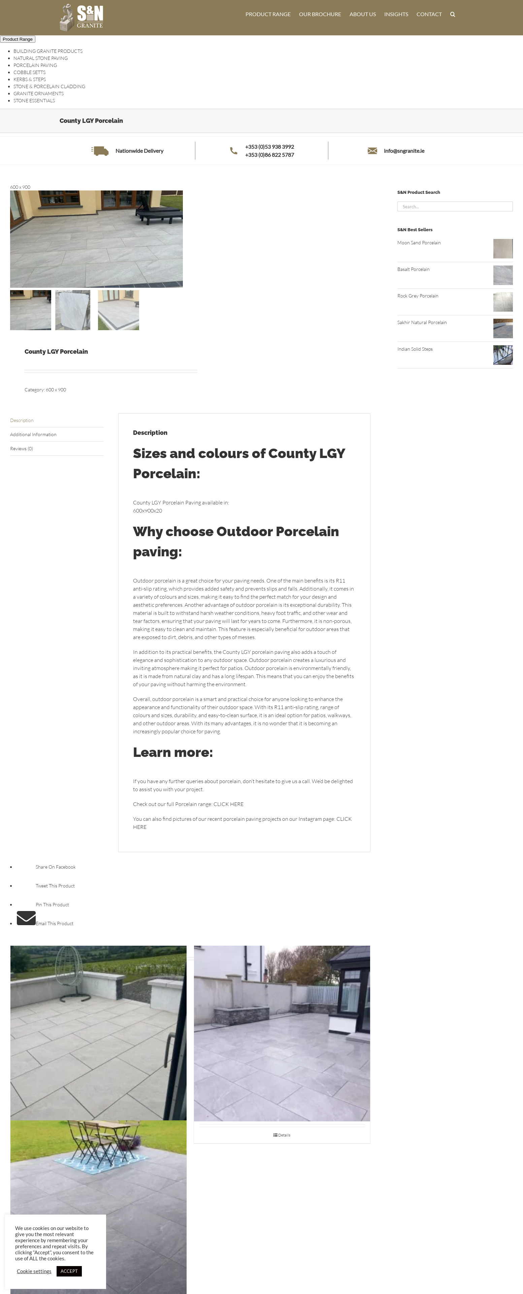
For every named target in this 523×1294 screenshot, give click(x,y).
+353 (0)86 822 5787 (269, 154)
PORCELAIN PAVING (35, 65)
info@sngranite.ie (404, 150)
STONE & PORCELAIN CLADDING (49, 86)
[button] (452, 14)
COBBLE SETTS (29, 72)
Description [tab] (22, 420)
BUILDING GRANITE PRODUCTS (48, 51)
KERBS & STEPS (29, 79)
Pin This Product (43, 905)
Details (284, 1135)
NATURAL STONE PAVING (40, 58)
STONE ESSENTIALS (34, 100)
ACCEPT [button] (69, 1271)
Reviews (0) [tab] (21, 448)
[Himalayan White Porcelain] (98, 1033)
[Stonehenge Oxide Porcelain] (98, 1208)
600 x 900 (56, 389)
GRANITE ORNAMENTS (38, 93)
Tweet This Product (46, 886)
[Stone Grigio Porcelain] (282, 1033)
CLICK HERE (228, 804)
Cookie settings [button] (34, 1271)
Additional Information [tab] (33, 434)
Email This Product (45, 923)
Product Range (18, 39)
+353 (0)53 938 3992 (269, 146)
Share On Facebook (46, 867)
